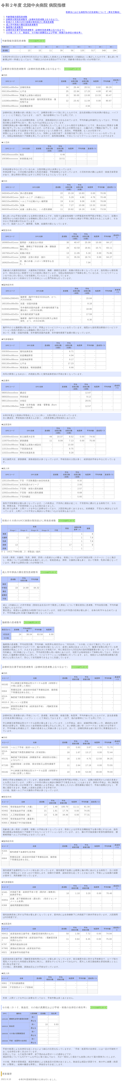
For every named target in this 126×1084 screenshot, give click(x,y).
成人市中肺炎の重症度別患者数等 (22, 25)
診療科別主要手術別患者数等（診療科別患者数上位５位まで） (36, 30)
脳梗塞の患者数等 (14, 27)
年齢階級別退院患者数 (16, 17)
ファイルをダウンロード (36, 41)
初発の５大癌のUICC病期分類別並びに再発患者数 (30, 22)
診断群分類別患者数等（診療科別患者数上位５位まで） (32, 19)
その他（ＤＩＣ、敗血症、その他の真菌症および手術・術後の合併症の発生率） (44, 33)
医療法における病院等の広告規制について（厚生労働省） (93, 12)
